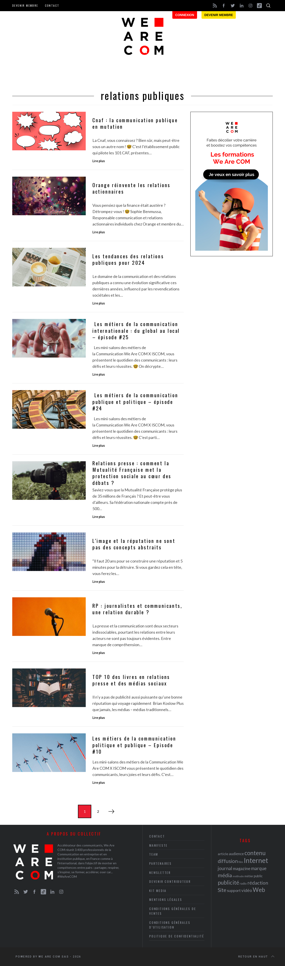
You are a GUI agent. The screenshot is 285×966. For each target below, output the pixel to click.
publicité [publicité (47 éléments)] (228, 882)
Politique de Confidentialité (176, 936)
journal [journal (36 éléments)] (225, 868)
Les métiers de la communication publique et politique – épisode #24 (135, 402)
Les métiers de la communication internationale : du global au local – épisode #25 (136, 330)
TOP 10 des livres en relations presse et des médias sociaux (131, 680)
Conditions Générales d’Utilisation (169, 924)
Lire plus (98, 161)
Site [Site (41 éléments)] (222, 890)
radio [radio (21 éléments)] (243, 883)
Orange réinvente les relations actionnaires (131, 188)
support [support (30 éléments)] (234, 890)
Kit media (158, 890)
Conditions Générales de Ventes (172, 911)
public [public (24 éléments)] (258, 876)
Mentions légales (165, 899)
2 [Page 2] (98, 811)
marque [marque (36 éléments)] (259, 868)
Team (153, 854)
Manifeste (158, 845)
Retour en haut (256, 956)
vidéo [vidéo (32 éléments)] (246, 890)
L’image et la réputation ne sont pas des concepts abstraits (133, 544)
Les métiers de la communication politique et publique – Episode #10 (134, 745)
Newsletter (160, 872)
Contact (52, 5)
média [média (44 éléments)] (225, 875)
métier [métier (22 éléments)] (248, 876)
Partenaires (160, 863)
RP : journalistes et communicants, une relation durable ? (137, 609)
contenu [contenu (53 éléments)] (255, 852)
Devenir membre (25, 5)
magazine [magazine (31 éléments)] (241, 868)
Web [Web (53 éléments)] (259, 889)
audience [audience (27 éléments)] (236, 853)
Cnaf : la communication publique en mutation (135, 123)
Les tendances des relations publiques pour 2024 (128, 259)
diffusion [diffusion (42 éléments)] (228, 861)
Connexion (184, 15)
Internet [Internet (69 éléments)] (256, 860)
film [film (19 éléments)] (240, 862)
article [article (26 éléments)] (223, 854)
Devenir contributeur (170, 881)
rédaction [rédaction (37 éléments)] (257, 883)
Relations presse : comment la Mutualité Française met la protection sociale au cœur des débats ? (131, 473)
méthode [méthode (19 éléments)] (238, 876)
